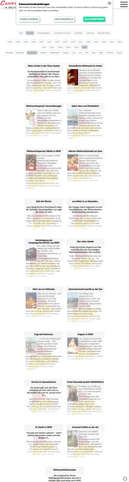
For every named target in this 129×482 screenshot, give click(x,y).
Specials (90, 33)
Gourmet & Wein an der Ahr (85, 427)
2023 (34, 42)
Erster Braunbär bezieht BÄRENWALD (85, 382)
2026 (10, 42)
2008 (68, 47)
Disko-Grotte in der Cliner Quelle (44, 66)
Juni (80, 53)
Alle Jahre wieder (85, 241)
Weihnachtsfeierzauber (64, 470)
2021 (49, 42)
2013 (112, 42)
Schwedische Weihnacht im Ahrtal (85, 66)
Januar (119, 53)
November (32, 53)
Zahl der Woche (43, 201)
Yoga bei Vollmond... (43, 334)
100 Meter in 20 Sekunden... (85, 201)
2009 (60, 47)
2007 (76, 47)
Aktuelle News (104, 33)
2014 (104, 42)
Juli (73, 53)
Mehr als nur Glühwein (44, 289)
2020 (57, 42)
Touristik (30, 33)
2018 (73, 42)
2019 (65, 42)
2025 (18, 42)
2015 (96, 42)
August (66, 53)
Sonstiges (79, 33)
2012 (119, 42)
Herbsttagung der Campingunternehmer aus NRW (43, 241)
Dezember (20, 53)
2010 (52, 47)
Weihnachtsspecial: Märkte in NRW (44, 151)
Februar (110, 53)
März (101, 53)
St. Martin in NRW (43, 427)
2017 (80, 42)
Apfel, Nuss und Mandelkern (85, 106)
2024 (26, 42)
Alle (21, 33)
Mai (86, 53)
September (54, 53)
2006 (84, 47)
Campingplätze (43, 33)
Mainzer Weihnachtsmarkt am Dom (85, 151)
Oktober (43, 53)
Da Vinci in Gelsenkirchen (43, 382)
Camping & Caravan (62, 33)
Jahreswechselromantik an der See (85, 289)
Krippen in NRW (85, 334)
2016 (88, 42)
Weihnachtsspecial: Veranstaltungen (44, 106)
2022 (41, 42)
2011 (44, 47)
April (94, 53)
